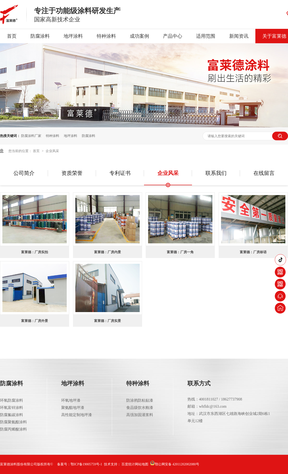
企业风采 (52, 151)
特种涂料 (106, 36)
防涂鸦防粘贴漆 (139, 400)
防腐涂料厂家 (31, 136)
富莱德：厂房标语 (253, 252)
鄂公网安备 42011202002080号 (174, 464)
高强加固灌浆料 (139, 415)
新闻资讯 (238, 36)
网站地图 (141, 464)
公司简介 (24, 173)
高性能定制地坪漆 (76, 415)
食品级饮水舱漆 (139, 408)
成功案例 (139, 36)
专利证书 (120, 173)
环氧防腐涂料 (11, 400)
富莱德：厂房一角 (180, 252)
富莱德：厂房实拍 (34, 252)
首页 (12, 36)
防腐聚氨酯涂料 (13, 422)
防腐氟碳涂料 (11, 415)
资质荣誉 (72, 173)
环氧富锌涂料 (11, 408)
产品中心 (172, 36)
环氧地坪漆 (70, 400)
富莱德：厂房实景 (107, 321)
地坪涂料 (73, 36)
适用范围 (205, 36)
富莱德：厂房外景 (34, 321)
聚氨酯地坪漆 (72, 408)
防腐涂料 (40, 36)
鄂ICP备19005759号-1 (86, 464)
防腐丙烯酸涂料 (13, 429)
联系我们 (216, 173)
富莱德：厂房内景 (107, 252)
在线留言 (264, 173)
